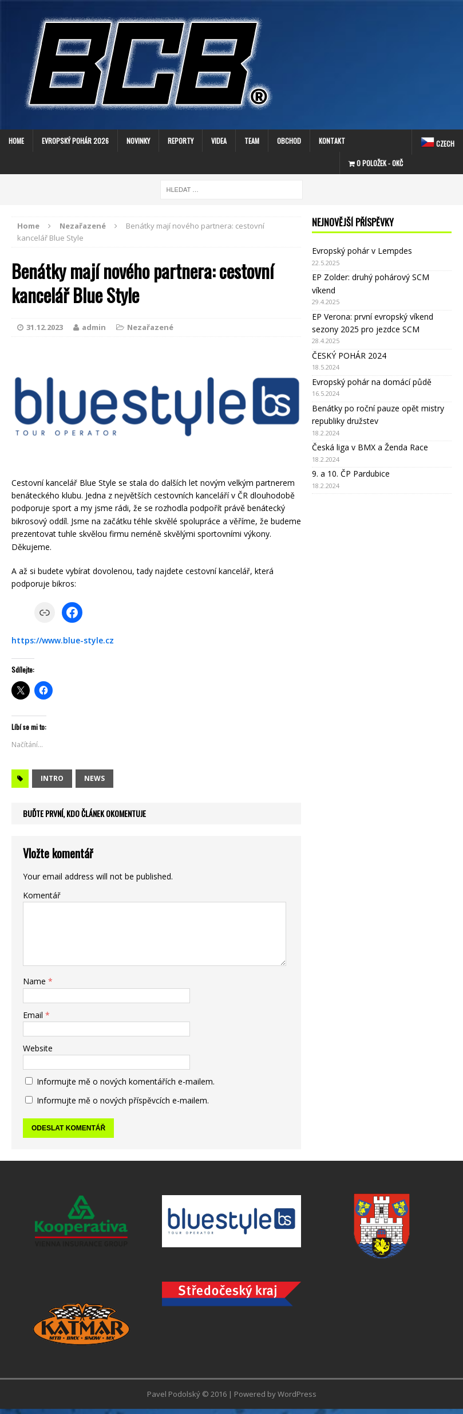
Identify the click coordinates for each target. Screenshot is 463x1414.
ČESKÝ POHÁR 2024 (349, 355)
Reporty (180, 141)
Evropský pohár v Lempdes (362, 250)
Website (38, 1048)
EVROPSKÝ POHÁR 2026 (75, 141)
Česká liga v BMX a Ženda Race (370, 447)
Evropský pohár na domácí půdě (372, 381)
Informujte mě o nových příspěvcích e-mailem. (123, 1100)
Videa (219, 141)
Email (34, 1015)
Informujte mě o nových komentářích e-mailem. (126, 1081)
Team (251, 141)
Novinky (138, 141)
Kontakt (332, 141)
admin (94, 327)
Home (16, 141)
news (94, 778)
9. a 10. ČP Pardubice (351, 473)
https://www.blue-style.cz (62, 640)
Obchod (289, 141)
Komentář (42, 895)
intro (52, 778)
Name (35, 981)
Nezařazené (150, 327)
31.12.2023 (44, 327)
